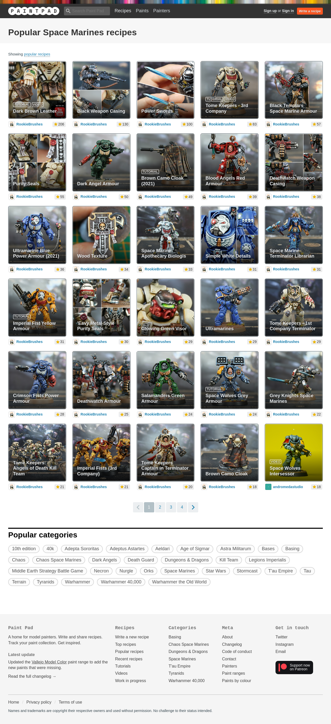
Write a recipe (310, 11)
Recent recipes (128, 659)
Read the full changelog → (32, 676)
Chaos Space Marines (189, 644)
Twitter (281, 637)
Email (280, 651)
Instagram (284, 644)
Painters (161, 10)
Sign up (270, 11)
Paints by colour (236, 681)
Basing (175, 637)
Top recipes (125, 644)
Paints (142, 10)
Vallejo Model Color (49, 662)
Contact (229, 659)
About (227, 637)
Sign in (288, 11)
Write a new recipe (132, 637)
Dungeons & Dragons (188, 651)
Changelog (232, 644)
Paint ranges (233, 673)
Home (13, 702)
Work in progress (130, 681)
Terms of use (70, 702)
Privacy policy (38, 702)
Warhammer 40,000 (187, 681)
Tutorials (123, 666)
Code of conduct (237, 651)
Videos (121, 673)
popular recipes (37, 54)
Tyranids (176, 673)
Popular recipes (129, 651)
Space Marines (182, 659)
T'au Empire (180, 666)
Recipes (123, 10)
